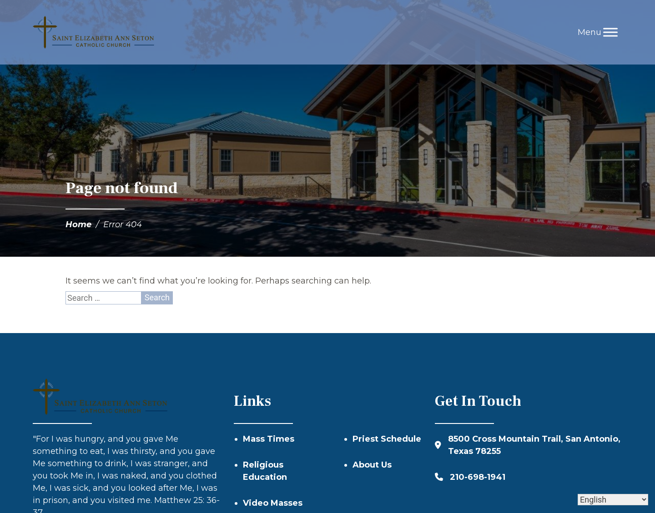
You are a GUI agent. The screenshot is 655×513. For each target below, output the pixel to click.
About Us (372, 465)
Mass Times (268, 439)
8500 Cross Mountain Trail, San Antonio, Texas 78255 (534, 445)
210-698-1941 (477, 477)
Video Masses (272, 503)
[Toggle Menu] (610, 32)
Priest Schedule (387, 439)
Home (78, 224)
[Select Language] (613, 499)
